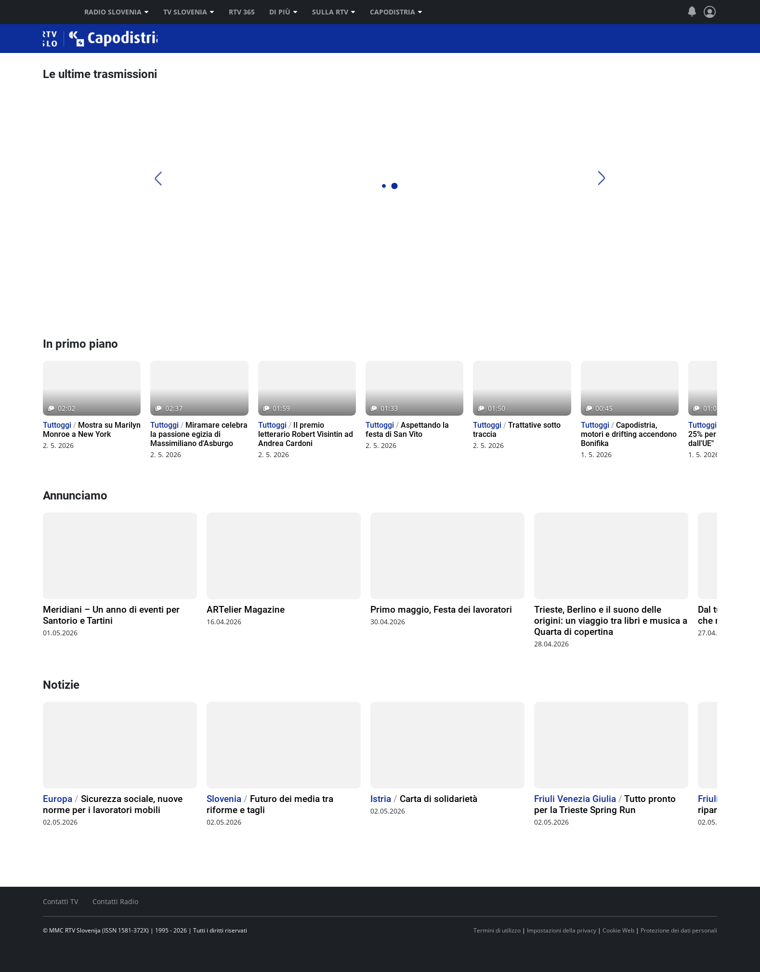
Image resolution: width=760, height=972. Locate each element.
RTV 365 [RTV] (242, 12)
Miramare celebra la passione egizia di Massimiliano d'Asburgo (199, 434)
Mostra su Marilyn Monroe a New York (92, 429)
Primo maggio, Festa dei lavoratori (441, 609)
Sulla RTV (333, 12)
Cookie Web (618, 930)
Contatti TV (60, 901)
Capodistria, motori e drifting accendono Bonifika (629, 434)
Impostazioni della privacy (561, 930)
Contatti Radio (115, 901)
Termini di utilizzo (497, 930)
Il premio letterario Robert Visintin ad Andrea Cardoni (305, 434)
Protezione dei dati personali (679, 930)
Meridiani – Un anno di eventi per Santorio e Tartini (111, 615)
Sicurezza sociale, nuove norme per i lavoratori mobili (113, 804)
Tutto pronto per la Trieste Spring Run (605, 804)
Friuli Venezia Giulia (575, 798)
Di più (283, 12)
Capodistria (396, 12)
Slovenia (224, 798)
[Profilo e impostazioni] (710, 12)
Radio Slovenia (116, 12)
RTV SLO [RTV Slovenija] (55, 12)
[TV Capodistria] (415, 301)
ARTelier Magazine (246, 609)
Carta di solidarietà (438, 798)
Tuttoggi (57, 425)
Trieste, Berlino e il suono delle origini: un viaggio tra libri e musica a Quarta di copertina (610, 620)
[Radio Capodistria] (79, 301)
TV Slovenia (188, 12)
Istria (380, 798)
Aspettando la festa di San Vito (407, 429)
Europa (57, 798)
